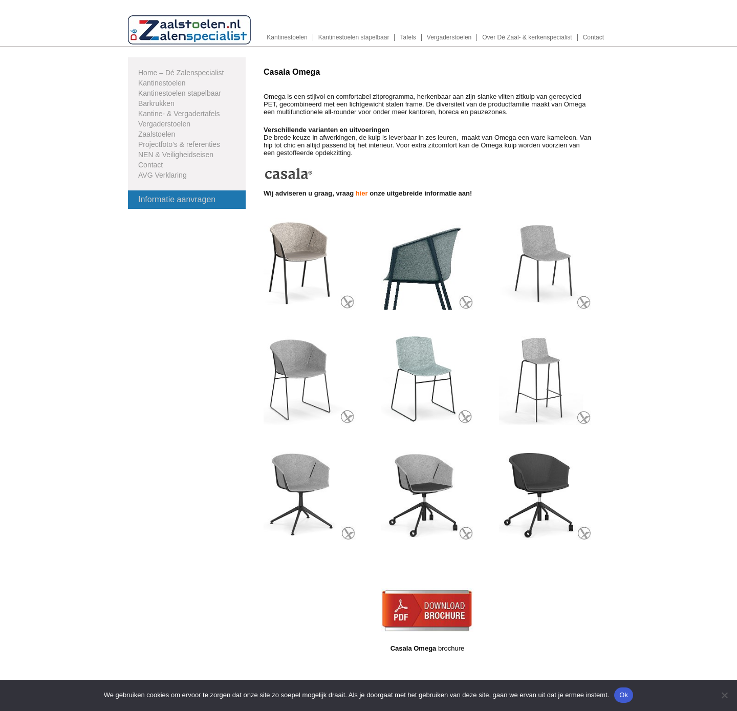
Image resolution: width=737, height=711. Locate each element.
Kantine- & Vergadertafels (179, 114)
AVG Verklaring (162, 175)
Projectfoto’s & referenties (179, 144)
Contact (593, 37)
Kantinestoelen (287, 37)
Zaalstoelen (156, 134)
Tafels (408, 37)
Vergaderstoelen (449, 37)
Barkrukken (156, 103)
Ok (623, 695)
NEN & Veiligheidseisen (175, 154)
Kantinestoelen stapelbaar (353, 37)
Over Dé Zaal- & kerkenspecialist (527, 37)
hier (362, 193)
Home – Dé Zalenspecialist (181, 73)
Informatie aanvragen (176, 199)
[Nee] (724, 695)
